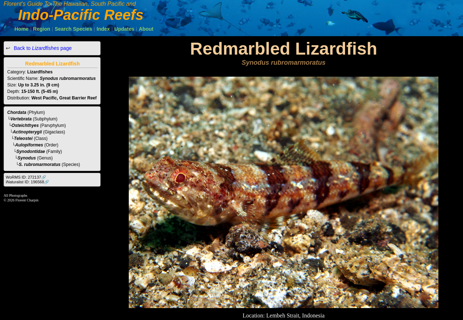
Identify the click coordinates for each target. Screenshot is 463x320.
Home (21, 29)
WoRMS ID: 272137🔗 (26, 177)
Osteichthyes (25, 125)
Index (103, 29)
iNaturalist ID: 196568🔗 (27, 182)
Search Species (73, 29)
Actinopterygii (27, 132)
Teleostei (23, 138)
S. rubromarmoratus (39, 164)
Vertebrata (21, 118)
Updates (124, 29)
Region (41, 29)
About (146, 29)
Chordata (16, 112)
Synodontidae (30, 151)
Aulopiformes (29, 145)
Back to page (42, 48)
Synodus (27, 158)
